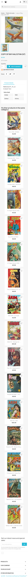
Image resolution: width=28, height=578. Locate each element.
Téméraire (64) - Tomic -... (14, 158)
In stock (5, 89)
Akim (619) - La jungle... (14, 315)
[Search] (14, 6)
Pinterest (14, 73)
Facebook (2, 553)
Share (6, 73)
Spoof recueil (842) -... (14, 237)
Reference (6, 87)
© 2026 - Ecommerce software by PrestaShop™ (14, 576)
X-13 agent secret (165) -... (14, 263)
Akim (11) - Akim (14, 420)
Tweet (10, 73)
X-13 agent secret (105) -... (14, 210)
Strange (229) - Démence (14, 184)
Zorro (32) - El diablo (14, 132)
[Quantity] (3, 66)
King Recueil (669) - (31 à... (14, 394)
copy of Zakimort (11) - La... (14, 289)
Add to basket (14, 67)
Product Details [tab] (8, 83)
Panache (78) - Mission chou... (14, 447)
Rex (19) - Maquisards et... (14, 368)
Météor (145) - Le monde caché (14, 525)
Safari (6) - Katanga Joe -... (14, 342)
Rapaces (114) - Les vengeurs (14, 499)
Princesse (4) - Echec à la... (14, 473)
